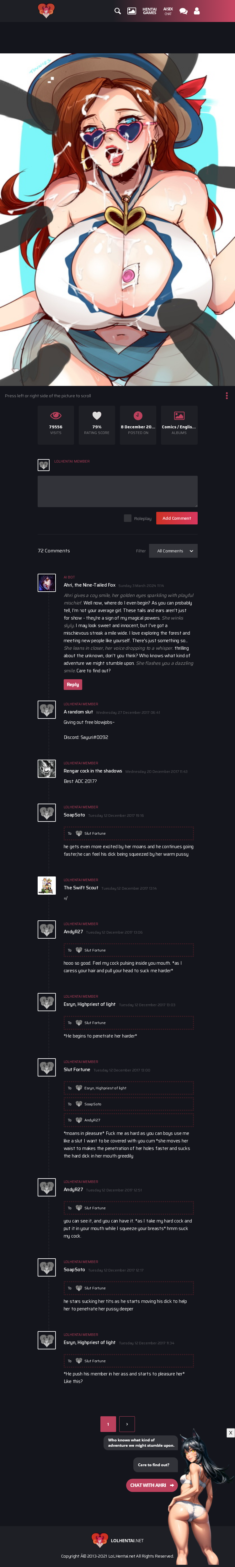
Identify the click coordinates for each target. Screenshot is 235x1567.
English (187, 427)
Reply (73, 684)
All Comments (170, 550)
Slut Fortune (95, 833)
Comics (169, 427)
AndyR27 (92, 1120)
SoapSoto (92, 1104)
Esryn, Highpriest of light (105, 1088)
